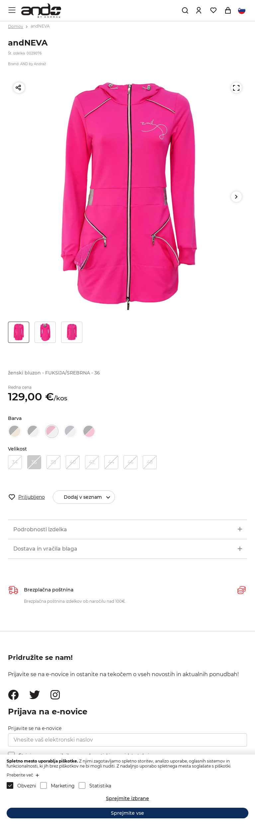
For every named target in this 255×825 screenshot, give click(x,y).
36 (34, 462)
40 (73, 462)
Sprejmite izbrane (127, 798)
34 (15, 462)
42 (92, 462)
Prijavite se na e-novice (34, 728)
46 (130, 462)
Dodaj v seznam (89, 497)
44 (111, 462)
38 (53, 462)
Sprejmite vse (127, 813)
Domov (15, 26)
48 (150, 462)
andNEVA (40, 26)
